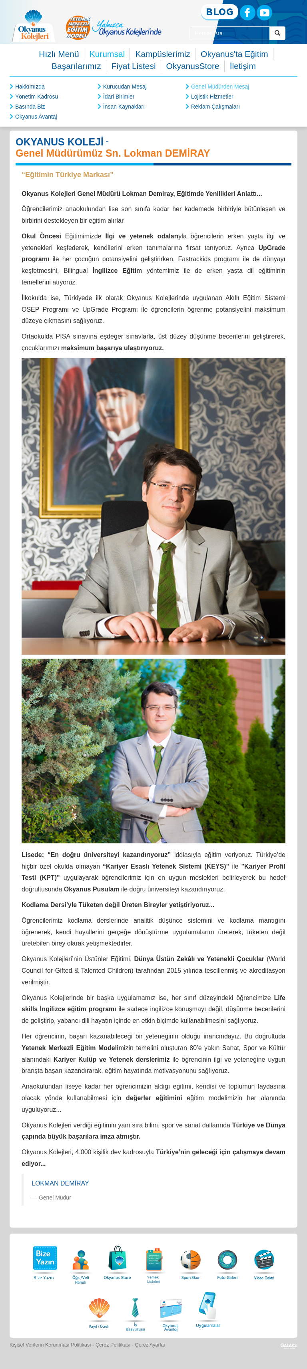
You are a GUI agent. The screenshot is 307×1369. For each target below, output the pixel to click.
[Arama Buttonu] (277, 33)
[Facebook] (247, 12)
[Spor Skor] (190, 1261)
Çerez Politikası (113, 1345)
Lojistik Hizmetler (212, 96)
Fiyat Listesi (134, 66)
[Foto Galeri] (227, 1261)
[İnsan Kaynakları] (135, 1309)
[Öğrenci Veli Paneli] (80, 1261)
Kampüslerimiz (162, 53)
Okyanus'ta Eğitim (234, 53)
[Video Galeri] (264, 1261)
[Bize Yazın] (44, 1261)
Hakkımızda (30, 86)
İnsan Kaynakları (124, 106)
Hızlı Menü (59, 53)
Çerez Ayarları (151, 1345)
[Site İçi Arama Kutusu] (229, 33)
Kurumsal (107, 53)
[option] (113, 27)
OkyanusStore (192, 66)
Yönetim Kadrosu (36, 96)
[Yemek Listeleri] (154, 1261)
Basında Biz (30, 106)
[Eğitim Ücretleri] (99, 1309)
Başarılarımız (76, 66)
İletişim (243, 66)
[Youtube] (264, 12)
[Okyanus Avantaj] (171, 1309)
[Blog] (219, 12)
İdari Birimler (119, 96)
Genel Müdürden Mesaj (220, 86)
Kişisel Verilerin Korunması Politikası (50, 1345)
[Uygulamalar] (207, 1309)
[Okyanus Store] (117, 1261)
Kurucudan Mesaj (125, 86)
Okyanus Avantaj (36, 116)
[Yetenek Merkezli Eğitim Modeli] (113, 27)
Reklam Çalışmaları (215, 106)
